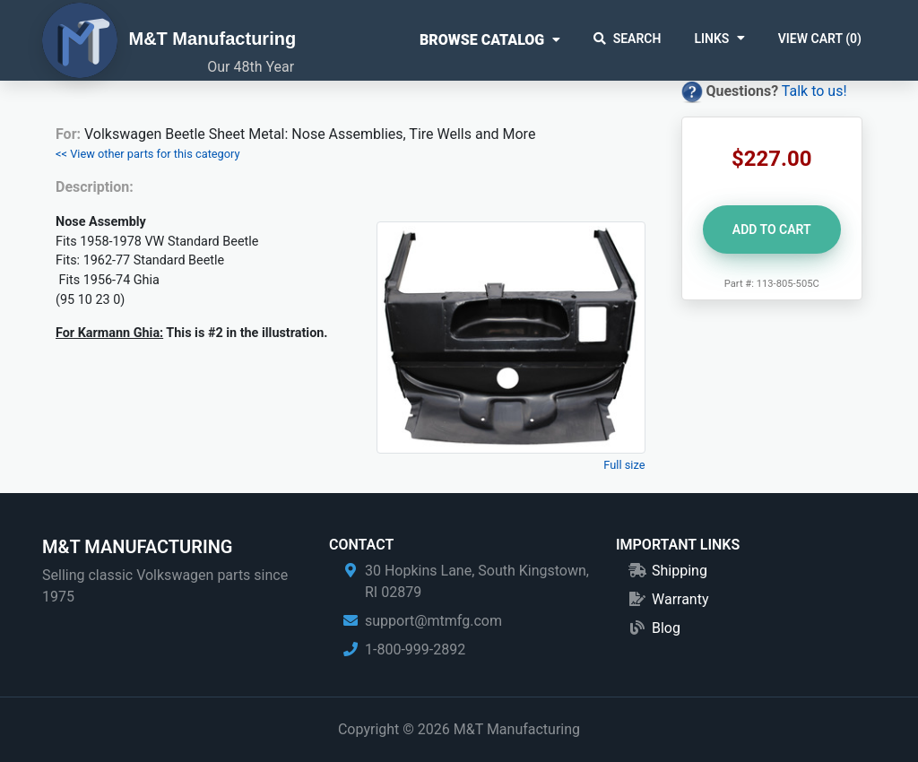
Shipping (679, 570)
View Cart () (820, 38)
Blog (666, 627)
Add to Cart (771, 229)
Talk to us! (814, 91)
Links (711, 38)
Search (627, 38)
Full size (624, 465)
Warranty (680, 599)
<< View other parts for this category (148, 153)
